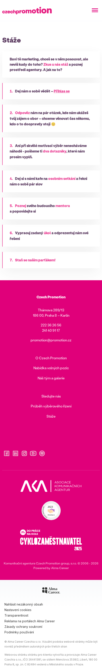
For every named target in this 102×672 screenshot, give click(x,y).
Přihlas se (62, 97)
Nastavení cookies (17, 610)
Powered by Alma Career (51, 568)
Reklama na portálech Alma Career (29, 621)
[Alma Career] (51, 591)
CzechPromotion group (52, 563)
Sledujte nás (51, 396)
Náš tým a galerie (51, 378)
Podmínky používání (19, 632)
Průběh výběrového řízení (51, 406)
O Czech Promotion (51, 358)
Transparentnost (16, 615)
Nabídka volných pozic (51, 367)
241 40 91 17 (51, 330)
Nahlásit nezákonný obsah (23, 604)
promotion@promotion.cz (51, 340)
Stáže (51, 416)
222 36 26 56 (51, 325)
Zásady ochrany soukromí (23, 626)
